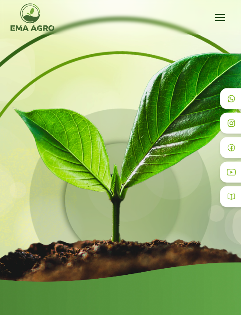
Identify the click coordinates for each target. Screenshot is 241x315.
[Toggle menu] (219, 17)
